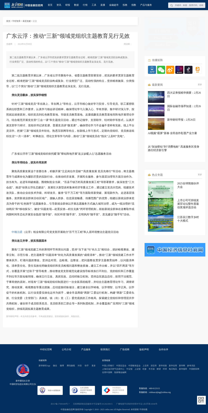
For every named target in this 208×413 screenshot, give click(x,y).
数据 (76, 5)
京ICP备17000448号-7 (60, 404)
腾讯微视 (71, 365)
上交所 (146, 365)
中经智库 (16, 21)
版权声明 (144, 349)
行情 (85, 5)
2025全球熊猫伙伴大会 (188, 185)
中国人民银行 (108, 365)
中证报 (129, 369)
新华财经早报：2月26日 (181, 119)
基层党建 (27, 21)
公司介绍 (66, 349)
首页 (50, 5)
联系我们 (105, 349)
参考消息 (191, 365)
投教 (125, 5)
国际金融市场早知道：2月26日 (184, 108)
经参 (145, 369)
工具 (94, 5)
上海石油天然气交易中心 (113, 369)
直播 (102, 5)
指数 (133, 5)
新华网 (182, 365)
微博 (62, 365)
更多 (200, 84)
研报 (67, 5)
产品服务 (86, 349)
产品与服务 (146, 5)
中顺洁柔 (17, 232)
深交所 (154, 365)
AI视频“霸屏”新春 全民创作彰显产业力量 (172, 133)
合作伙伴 (163, 349)
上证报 (137, 369)
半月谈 (152, 369)
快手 (87, 365)
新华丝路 (163, 365)
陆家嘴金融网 (120, 372)
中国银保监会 (134, 365)
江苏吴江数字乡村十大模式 (188, 219)
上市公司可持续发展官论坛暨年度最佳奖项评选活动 (188, 204)
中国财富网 (194, 369)
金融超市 (114, 5)
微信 (55, 365)
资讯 (59, 5)
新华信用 (173, 365)
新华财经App (44, 365)
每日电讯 (173, 369)
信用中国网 (107, 372)
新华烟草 (183, 369)
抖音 (80, 365)
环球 (165, 369)
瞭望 (159, 369)
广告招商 (124, 349)
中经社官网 (46, 349)
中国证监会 (121, 365)
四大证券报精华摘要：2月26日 (184, 94)
